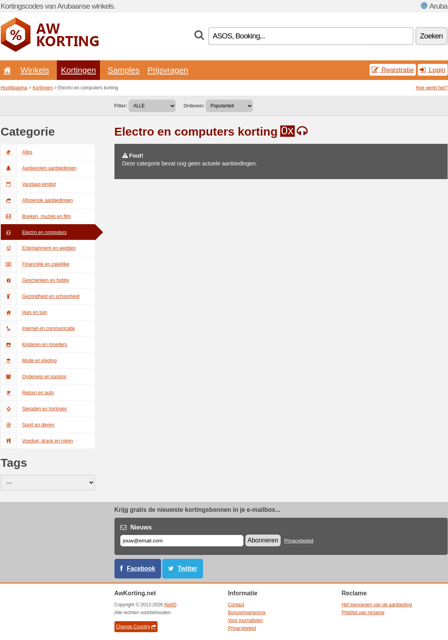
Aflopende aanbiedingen (37, 200)
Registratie (393, 70)
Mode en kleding (29, 360)
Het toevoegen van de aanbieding (377, 604)
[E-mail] (181, 540)
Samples (124, 69)
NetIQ (170, 604)
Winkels (34, 69)
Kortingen (78, 69)
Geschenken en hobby (35, 280)
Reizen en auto (27, 393)
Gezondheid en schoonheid (40, 296)
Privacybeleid (298, 541)
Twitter (187, 568)
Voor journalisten (245, 620)
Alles (17, 152)
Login (432, 70)
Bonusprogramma (246, 612)
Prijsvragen (167, 69)
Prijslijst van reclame (363, 612)
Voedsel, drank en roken (37, 441)
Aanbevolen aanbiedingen (39, 168)
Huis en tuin (24, 312)
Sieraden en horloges (34, 409)
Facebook (141, 568)
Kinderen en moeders (34, 344)
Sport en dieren (27, 425)
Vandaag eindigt (28, 184)
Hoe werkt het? (432, 88)
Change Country (136, 626)
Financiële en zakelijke (35, 264)
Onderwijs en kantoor (34, 376)
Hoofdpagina (14, 88)
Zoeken (431, 36)
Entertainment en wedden (38, 248)
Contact (236, 604)
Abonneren (263, 540)
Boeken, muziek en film (36, 216)
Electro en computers (34, 232)
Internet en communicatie (38, 328)
